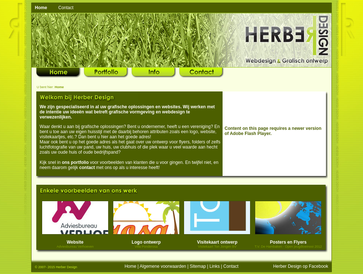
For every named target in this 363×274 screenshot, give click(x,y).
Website (75, 242)
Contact (65, 7)
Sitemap (198, 266)
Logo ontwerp (146, 242)
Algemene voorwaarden (163, 266)
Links (214, 266)
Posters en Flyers (288, 242)
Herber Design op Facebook (300, 266)
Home (130, 266)
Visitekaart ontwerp (217, 242)
